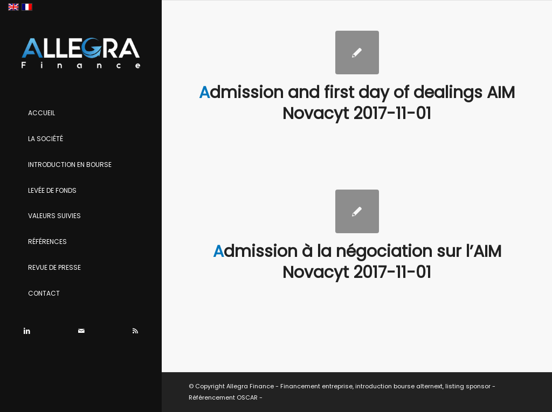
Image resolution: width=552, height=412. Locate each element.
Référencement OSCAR (223, 397)
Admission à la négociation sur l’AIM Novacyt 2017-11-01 (357, 262)
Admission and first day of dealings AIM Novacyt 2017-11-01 (357, 103)
